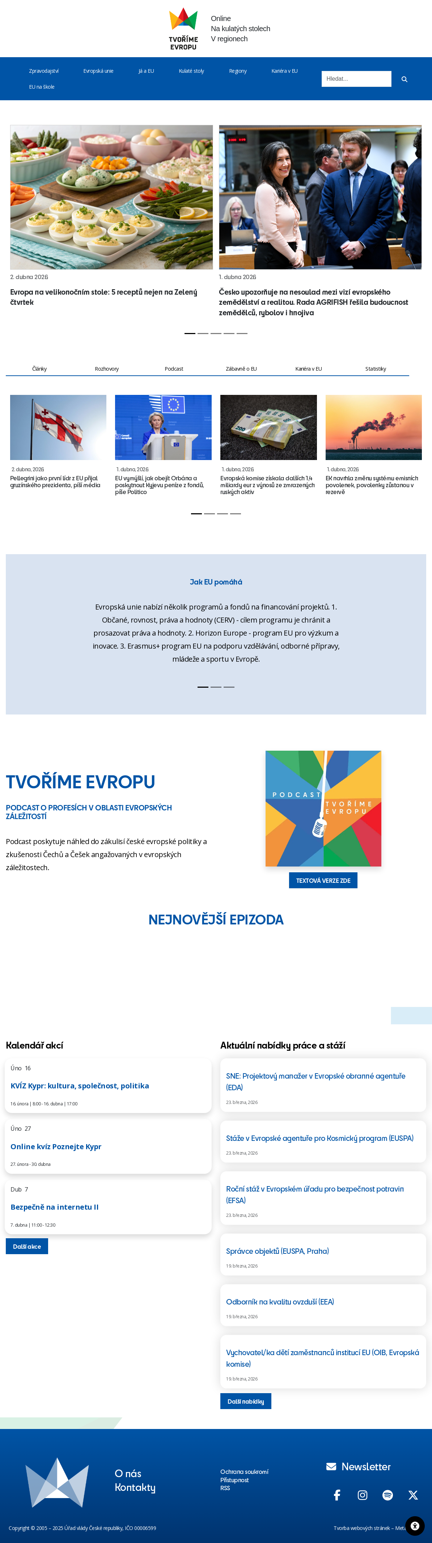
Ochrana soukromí (244, 1471)
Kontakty (135, 1486)
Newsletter (358, 1466)
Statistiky (375, 368)
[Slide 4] (229, 333)
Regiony (238, 70)
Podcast (174, 368)
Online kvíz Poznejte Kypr (56, 1146)
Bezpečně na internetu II (54, 1207)
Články (39, 368)
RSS (225, 1487)
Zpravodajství (44, 70)
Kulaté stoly (191, 70)
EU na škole (42, 86)
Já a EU (146, 70)
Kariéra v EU (284, 70)
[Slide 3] (216, 333)
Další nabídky (246, 1401)
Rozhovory (107, 368)
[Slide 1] (190, 333)
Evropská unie (98, 70)
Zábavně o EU (241, 368)
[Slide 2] (203, 333)
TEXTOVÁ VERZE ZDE (323, 880)
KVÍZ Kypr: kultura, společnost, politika (79, 1086)
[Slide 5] (242, 333)
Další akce (27, 1246)
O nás (128, 1473)
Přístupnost (234, 1479)
